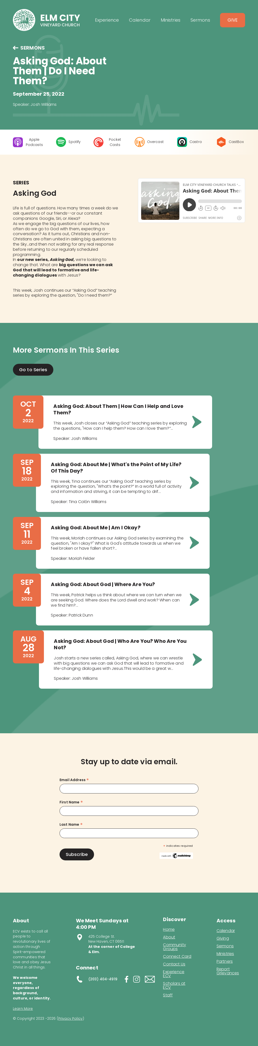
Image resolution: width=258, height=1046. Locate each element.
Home (169, 930)
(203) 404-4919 (102, 979)
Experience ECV (173, 974)
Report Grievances (228, 971)
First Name (71, 802)
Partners (225, 961)
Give (232, 23)
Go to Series (33, 370)
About (169, 937)
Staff (168, 995)
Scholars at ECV (174, 985)
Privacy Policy (70, 1018)
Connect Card (177, 957)
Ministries (225, 954)
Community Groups (174, 947)
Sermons (225, 946)
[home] (46, 23)
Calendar (226, 931)
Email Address (74, 780)
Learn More (23, 1008)
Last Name (71, 824)
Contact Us (174, 964)
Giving (223, 938)
